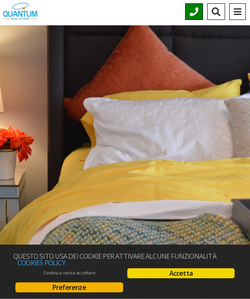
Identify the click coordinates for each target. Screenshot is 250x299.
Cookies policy (41, 262)
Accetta (181, 273)
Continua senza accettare (69, 273)
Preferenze (69, 287)
